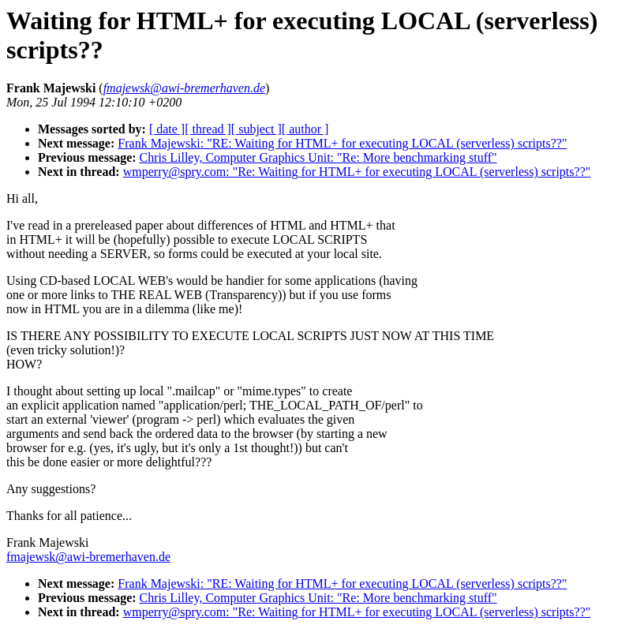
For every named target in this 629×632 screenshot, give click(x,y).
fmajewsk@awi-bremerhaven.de (88, 556)
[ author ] (305, 129)
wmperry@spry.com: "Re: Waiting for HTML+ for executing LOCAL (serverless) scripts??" (357, 171)
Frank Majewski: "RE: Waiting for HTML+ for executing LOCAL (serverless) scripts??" (342, 143)
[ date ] (167, 129)
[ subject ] (256, 129)
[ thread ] (208, 129)
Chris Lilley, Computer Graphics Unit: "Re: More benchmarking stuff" (318, 157)
